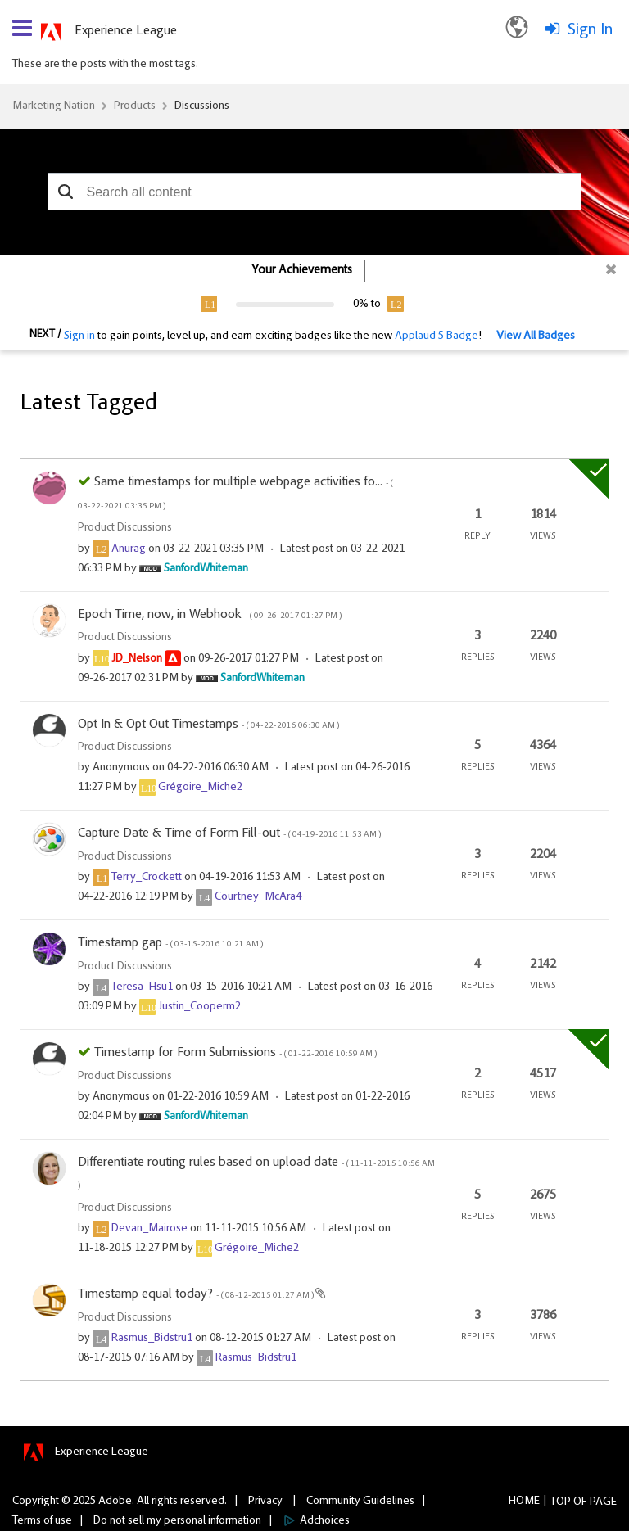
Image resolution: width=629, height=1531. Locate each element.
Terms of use (42, 1521)
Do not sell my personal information (177, 1521)
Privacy (265, 1501)
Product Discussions (125, 528)
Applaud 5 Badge (436, 336)
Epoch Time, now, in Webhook (210, 614)
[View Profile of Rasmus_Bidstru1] (151, 1338)
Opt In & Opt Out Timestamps (208, 724)
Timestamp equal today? (196, 1294)
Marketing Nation (53, 106)
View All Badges (535, 336)
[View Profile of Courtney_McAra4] (258, 897)
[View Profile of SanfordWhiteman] (206, 569)
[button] (66, 191)
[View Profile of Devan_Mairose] (149, 1229)
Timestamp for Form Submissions (235, 1052)
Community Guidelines (360, 1501)
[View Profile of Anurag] (128, 549)
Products (135, 106)
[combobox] (315, 191)
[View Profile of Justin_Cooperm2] (199, 1007)
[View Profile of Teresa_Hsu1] (142, 987)
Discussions (201, 106)
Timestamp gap (170, 943)
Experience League (126, 31)
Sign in (79, 336)
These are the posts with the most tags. (105, 64)
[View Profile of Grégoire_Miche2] (200, 787)
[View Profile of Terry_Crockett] (146, 877)
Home (524, 1501)
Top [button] (560, 1502)
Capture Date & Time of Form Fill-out (229, 833)
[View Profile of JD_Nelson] (136, 659)
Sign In (590, 30)
